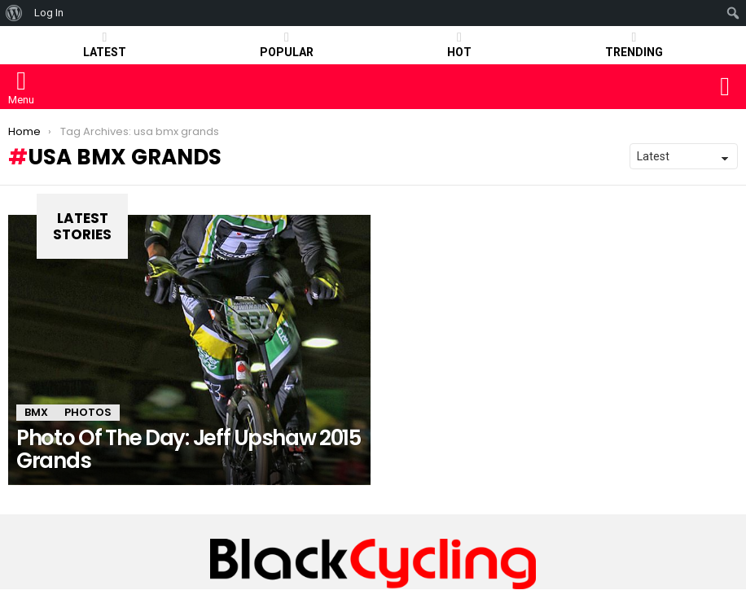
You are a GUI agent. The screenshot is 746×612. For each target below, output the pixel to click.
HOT (459, 45)
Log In (49, 13)
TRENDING (634, 45)
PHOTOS (88, 412)
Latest (104, 45)
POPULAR (287, 45)
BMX (36, 412)
